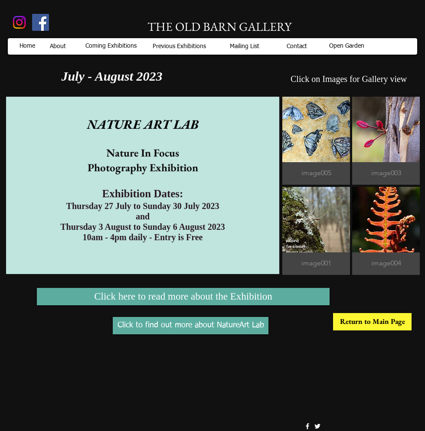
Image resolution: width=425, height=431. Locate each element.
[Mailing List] (244, 46)
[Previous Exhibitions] (179, 46)
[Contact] (297, 46)
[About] (58, 46)
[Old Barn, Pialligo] (40, 22)
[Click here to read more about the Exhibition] (183, 296)
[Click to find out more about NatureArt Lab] (190, 325)
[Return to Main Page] (372, 321)
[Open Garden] (346, 46)
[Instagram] (19, 22)
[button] (316, 141)
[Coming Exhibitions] (111, 46)
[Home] (27, 46)
